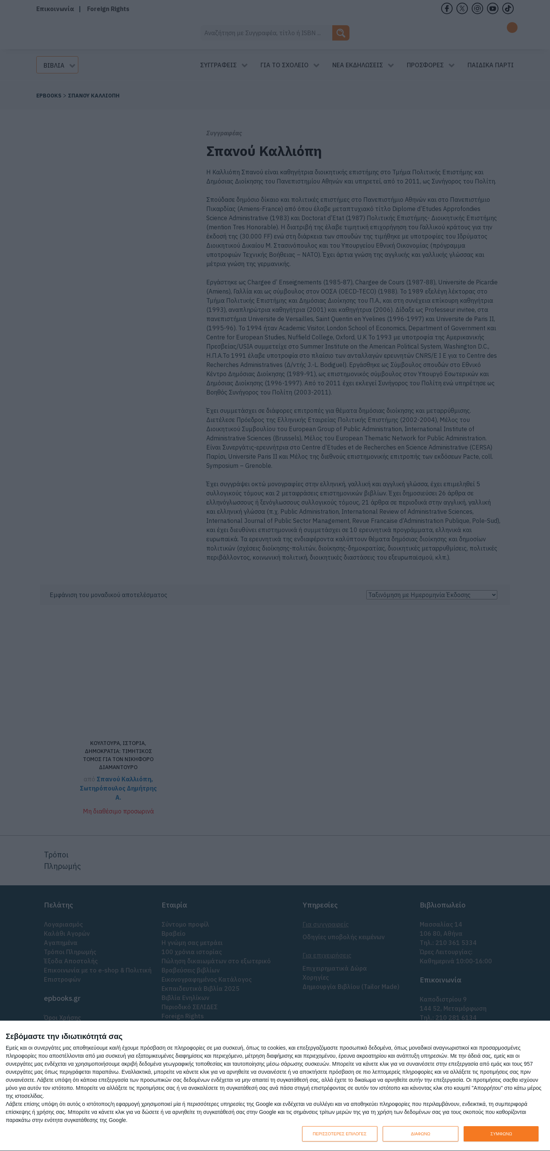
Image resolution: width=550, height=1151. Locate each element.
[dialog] (275, 1086)
